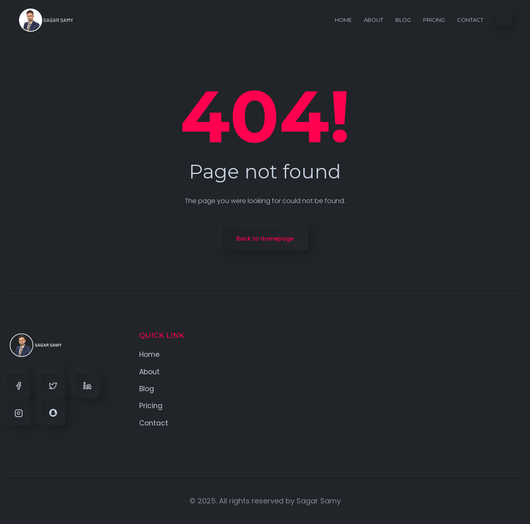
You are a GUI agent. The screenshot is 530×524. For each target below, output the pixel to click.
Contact (470, 20)
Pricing (434, 20)
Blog (403, 20)
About (373, 20)
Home (343, 20)
